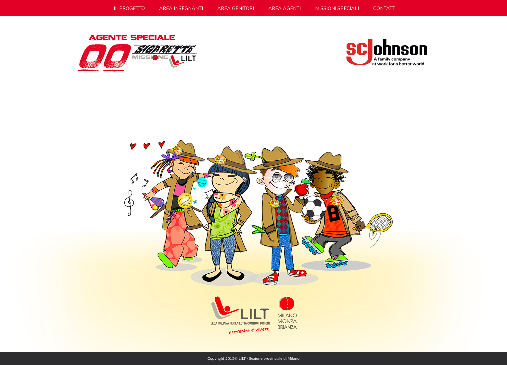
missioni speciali (337, 8)
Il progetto (129, 8)
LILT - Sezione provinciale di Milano (269, 358)
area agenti (284, 8)
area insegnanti (181, 8)
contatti (385, 8)
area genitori (235, 8)
